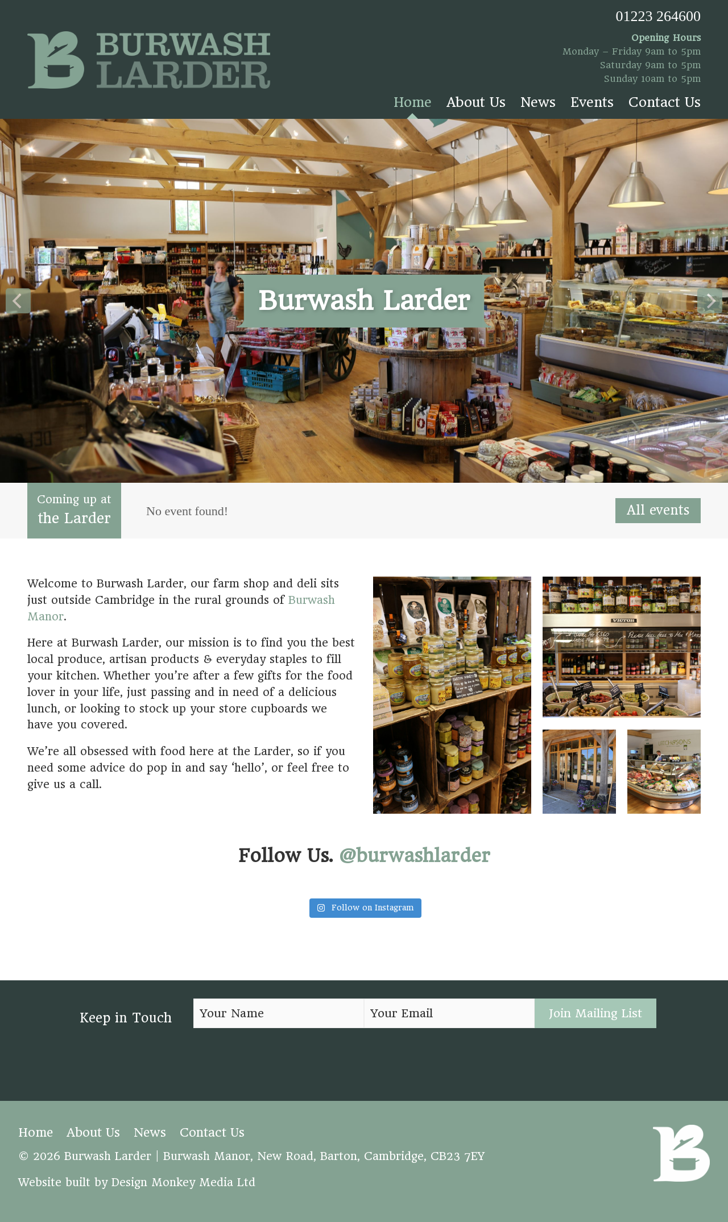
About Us (476, 102)
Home (413, 102)
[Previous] (18, 300)
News (538, 102)
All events (658, 510)
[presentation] (279, 1060)
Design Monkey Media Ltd (183, 1182)
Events (592, 102)
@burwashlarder (414, 856)
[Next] (709, 300)
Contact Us (664, 102)
